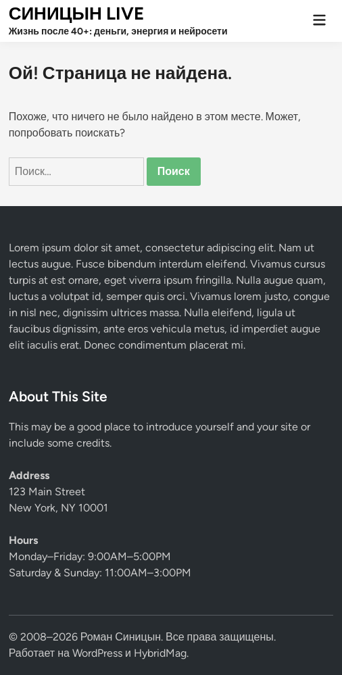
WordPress (97, 653)
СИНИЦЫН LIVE (76, 13)
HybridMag (160, 653)
